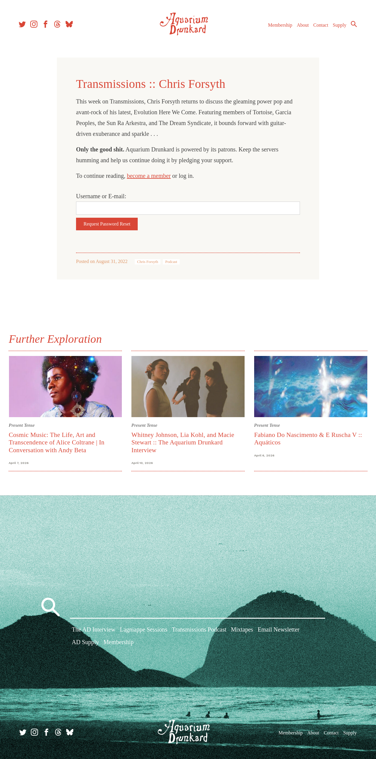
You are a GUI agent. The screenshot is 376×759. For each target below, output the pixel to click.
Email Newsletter (278, 630)
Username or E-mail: (101, 196)
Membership (278, 26)
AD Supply (85, 642)
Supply (338, 26)
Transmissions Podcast (199, 630)
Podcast (171, 262)
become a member (149, 175)
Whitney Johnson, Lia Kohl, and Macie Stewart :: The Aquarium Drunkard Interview (183, 442)
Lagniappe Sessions (143, 630)
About (301, 26)
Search (352, 25)
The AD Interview (94, 630)
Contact (319, 26)
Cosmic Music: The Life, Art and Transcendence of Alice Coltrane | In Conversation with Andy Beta (57, 442)
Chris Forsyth (147, 262)
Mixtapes (242, 630)
